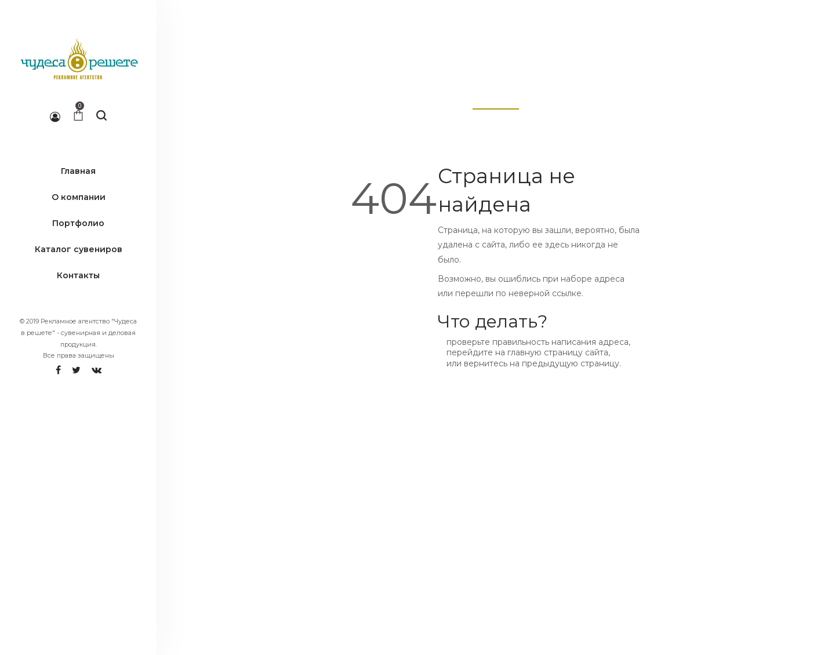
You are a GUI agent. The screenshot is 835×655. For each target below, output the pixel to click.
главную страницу (545, 352)
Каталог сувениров (78, 249)
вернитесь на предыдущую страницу (541, 363)
